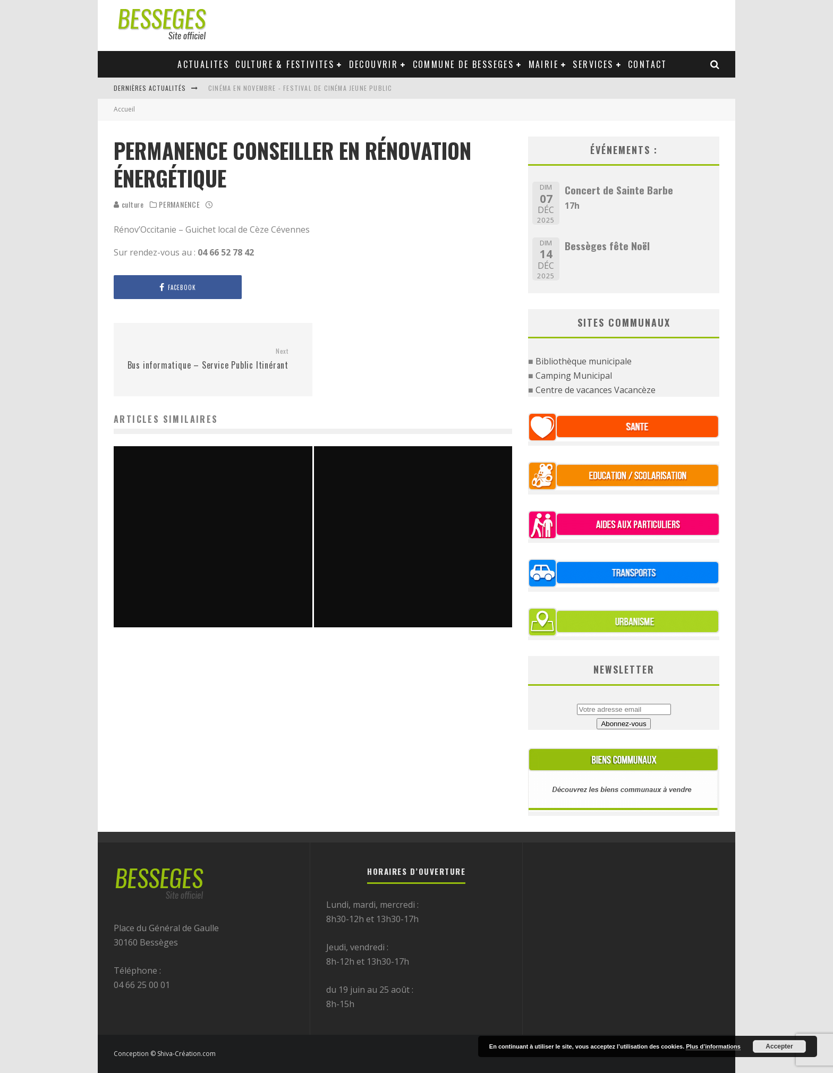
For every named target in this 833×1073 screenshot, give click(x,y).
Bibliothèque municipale (584, 361)
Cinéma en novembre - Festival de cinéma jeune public (300, 87)
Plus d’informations (713, 1046)
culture (129, 204)
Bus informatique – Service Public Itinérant (205, 359)
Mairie (543, 64)
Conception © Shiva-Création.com (165, 1053)
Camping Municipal (574, 375)
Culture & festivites (284, 64)
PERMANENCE (179, 204)
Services (593, 64)
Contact (647, 64)
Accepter (779, 1046)
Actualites (203, 64)
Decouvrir (373, 64)
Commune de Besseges (463, 64)
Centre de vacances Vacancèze (596, 390)
